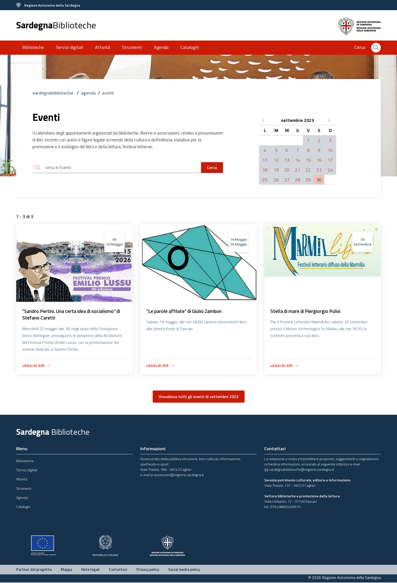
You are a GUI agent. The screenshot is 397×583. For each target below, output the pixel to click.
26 (276, 179)
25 (264, 179)
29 (308, 179)
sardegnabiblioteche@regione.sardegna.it (299, 470)
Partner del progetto (34, 570)
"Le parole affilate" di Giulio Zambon (186, 311)
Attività (102, 47)
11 (264, 160)
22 (308, 169)
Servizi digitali (69, 47)
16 (319, 160)
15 (308, 160)
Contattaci (118, 570)
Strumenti (132, 47)
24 (330, 169)
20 (286, 169)
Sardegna (56, 25)
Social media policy (184, 570)
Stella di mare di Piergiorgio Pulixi (307, 311)
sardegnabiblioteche (53, 92)
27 (286, 179)
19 (276, 169)
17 (330, 160)
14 (297, 160)
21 (297, 169)
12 (276, 160)
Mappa (66, 570)
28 (297, 179)
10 (330, 150)
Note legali (90, 570)
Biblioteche (33, 47)
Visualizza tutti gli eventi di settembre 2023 (199, 397)
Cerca (212, 168)
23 (319, 169)
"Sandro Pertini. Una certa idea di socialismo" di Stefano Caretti (74, 314)
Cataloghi (190, 47)
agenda (88, 92)
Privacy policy (147, 570)
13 (286, 160)
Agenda (161, 47)
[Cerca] (376, 47)
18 (264, 169)
